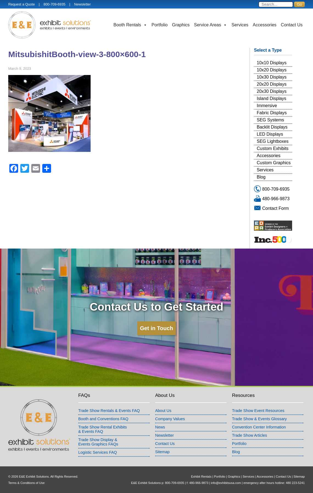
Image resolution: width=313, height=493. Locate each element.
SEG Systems (270, 120)
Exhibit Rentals (201, 476)
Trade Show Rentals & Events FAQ (109, 410)
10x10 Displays (272, 62)
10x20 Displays (272, 70)
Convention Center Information (259, 427)
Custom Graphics (274, 162)
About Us (163, 410)
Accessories (264, 25)
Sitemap (162, 452)
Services (239, 25)
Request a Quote (21, 4)
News (160, 427)
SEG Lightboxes (273, 141)
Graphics (181, 25)
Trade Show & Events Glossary (259, 419)
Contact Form (275, 208)
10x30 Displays (272, 77)
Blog (261, 177)
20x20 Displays (272, 84)
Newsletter (82, 4)
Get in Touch (156, 328)
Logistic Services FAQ (97, 452)
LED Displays (270, 134)
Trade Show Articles (249, 435)
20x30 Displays (272, 91)
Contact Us (292, 25)
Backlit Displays (272, 127)
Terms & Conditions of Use (26, 482)
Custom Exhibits (273, 148)
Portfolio (160, 25)
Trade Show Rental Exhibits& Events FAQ (102, 429)
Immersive (267, 105)
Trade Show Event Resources (258, 410)
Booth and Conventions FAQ (103, 419)
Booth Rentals (130, 25)
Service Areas (210, 25)
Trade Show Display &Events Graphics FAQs (98, 442)
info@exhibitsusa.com (226, 482)
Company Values (170, 419)
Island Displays (271, 98)
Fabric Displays (272, 112)
